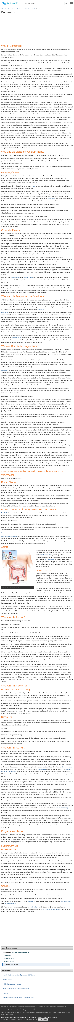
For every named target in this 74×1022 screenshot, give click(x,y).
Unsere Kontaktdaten (44, 1017)
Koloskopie (4, 370)
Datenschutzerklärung (29, 1017)
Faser (34, 186)
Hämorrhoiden (16, 337)
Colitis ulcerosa (15, 277)
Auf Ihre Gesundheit (29, 9)
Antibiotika (33, 907)
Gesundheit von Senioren (15, 9)
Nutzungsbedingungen (15, 1017)
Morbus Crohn (28, 277)
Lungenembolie (66, 901)
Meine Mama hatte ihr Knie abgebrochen (16, 988)
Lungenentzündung (10, 904)
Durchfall (41, 309)
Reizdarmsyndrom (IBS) (9, 536)
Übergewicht (51, 198)
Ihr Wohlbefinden (9, 961)
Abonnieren (43, 1019)
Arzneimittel (7, 955)
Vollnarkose (31, 901)
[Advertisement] (36, 28)
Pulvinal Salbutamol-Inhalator (12, 984)
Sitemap (54, 1017)
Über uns (4, 1017)
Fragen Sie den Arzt (9, 958)
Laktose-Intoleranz (7, 533)
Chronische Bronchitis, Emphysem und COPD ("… (19, 975)
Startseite (4, 9)
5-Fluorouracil (41, 769)
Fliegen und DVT (8, 979)
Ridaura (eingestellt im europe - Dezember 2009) (18, 997)
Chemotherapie (67, 767)
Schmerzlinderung (62, 808)
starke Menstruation (45, 555)
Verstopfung (5, 312)
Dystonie (5, 993)
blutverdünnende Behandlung (51, 909)
